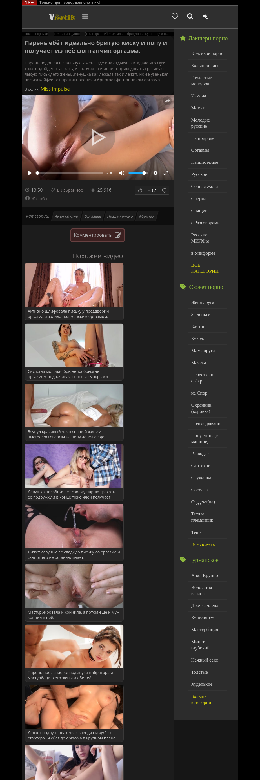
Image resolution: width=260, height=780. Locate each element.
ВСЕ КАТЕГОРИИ (203, 244)
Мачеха (198, 334)
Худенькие (200, 614)
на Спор (198, 357)
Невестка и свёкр (206, 345)
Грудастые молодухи (200, 79)
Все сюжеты (202, 493)
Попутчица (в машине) (203, 399)
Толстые (198, 603)
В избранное (71, 190)
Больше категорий (207, 626)
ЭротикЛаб (36, 761)
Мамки (197, 104)
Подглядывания (205, 385)
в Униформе (202, 229)
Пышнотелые (203, 150)
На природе (201, 127)
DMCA (125, 761)
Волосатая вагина (207, 534)
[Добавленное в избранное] (189, 17)
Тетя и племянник (207, 470)
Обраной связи (96, 769)
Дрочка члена (203, 546)
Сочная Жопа (203, 173)
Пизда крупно (120, 216)
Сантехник (201, 424)
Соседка (198, 447)
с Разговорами (204, 207)
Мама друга (201, 322)
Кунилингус (202, 557)
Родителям (56, 765)
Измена (198, 93)
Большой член (204, 64)
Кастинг (198, 299)
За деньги (200, 288)
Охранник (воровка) (200, 371)
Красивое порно (205, 53)
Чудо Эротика (49, 17)
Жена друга (201, 277)
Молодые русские (207, 115)
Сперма (198, 184)
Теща (196, 481)
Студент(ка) (201, 459)
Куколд (197, 311)
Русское (198, 161)
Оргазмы (93, 216)
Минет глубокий (206, 580)
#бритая (147, 216)
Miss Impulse (54, 89)
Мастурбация (203, 569)
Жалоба (36, 198)
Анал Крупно (203, 523)
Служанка (200, 436)
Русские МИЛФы (207, 218)
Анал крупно (66, 216)
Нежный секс (203, 592)
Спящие (198, 195)
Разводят (199, 413)
